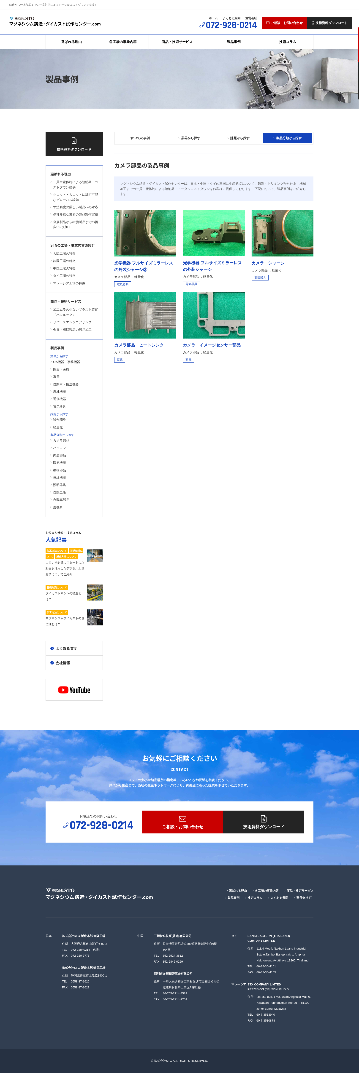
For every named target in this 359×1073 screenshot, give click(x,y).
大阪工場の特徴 (63, 253)
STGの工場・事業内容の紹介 (72, 245)
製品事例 (234, 42)
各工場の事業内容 (123, 42)
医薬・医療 (59, 369)
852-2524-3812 (173, 955)
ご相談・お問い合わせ (284, 23)
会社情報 (60, 662)
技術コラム (287, 42)
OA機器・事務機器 (65, 362)
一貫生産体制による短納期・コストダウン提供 (74, 184)
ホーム (213, 18)
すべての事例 (140, 138)
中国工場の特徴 (63, 268)
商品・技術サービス (177, 42)
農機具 (56, 507)
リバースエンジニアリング (71, 322)
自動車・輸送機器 (64, 384)
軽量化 (56, 427)
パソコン (58, 448)
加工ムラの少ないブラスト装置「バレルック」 (74, 312)
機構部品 (58, 470)
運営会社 (251, 18)
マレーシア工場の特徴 (67, 283)
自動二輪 (58, 492)
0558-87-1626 (80, 981)
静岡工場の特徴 (63, 261)
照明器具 (58, 485)
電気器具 (58, 406)
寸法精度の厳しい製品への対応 (74, 207)
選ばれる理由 (71, 42)
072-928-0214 (231, 25)
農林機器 (58, 391)
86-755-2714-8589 (175, 993)
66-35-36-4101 (266, 966)
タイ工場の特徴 (63, 276)
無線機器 (58, 477)
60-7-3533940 (265, 1014)
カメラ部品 (59, 440)
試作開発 (58, 420)
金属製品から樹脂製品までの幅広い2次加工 (74, 224)
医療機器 (58, 462)
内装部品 (58, 455)
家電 (55, 377)
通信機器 (58, 399)
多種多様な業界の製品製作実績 (74, 214)
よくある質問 (231, 18)
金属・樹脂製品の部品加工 (71, 329)
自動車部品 (60, 500)
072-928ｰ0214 (80, 949)
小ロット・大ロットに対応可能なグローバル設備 (74, 197)
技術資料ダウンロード (330, 23)
